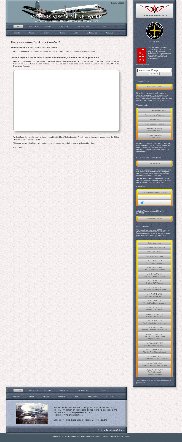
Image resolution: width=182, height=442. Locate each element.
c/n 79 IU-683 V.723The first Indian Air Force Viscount (155, 358)
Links (76, 33)
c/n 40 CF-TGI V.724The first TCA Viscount (154, 309)
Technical (61, 33)
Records (16, 33)
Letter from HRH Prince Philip (154, 111)
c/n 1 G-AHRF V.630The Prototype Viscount (154, 262)
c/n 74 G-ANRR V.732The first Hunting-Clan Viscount (154, 344)
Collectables (92, 33)
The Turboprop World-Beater (154, 247)
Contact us (102, 26)
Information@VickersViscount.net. (68, 415)
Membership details (154, 219)
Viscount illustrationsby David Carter (154, 136)
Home (18, 27)
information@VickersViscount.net (154, 192)
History (46, 33)
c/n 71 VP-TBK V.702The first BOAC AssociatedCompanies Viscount (154, 336)
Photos (31, 33)
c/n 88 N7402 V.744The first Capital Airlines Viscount (154, 364)
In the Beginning (154, 243)
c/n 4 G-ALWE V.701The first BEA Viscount (154, 282)
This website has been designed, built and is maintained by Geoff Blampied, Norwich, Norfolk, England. (91, 436)
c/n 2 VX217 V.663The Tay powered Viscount (154, 268)
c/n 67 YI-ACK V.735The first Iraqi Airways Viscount (154, 322)
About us (109, 33)
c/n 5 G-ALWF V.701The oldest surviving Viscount (154, 289)
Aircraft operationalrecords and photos (154, 129)
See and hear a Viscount (154, 115)
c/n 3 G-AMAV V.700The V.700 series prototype (154, 275)
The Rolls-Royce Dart (154, 256)
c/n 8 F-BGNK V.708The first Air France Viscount (154, 295)
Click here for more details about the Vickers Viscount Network (80, 420)
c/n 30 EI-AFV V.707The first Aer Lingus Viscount (154, 302)
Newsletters (154, 119)
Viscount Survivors (154, 87)
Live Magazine (154, 163)
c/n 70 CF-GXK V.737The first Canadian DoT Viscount (154, 329)
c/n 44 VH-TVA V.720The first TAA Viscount (154, 315)
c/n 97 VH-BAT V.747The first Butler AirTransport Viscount (154, 372)
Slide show (63, 26)
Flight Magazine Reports (154, 124)
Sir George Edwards (154, 252)
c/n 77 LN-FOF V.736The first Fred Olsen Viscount (154, 351)
